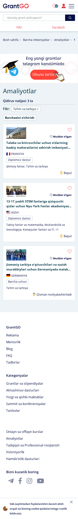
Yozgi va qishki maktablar (25, 397)
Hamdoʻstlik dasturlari (22, 459)
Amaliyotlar (61, 40)
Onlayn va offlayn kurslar (24, 432)
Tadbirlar (13, 362)
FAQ (9, 355)
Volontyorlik (15, 452)
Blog (9, 349)
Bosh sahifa (10, 40)
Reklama (12, 335)
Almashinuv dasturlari (22, 390)
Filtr (19, 27)
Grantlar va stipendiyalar (24, 383)
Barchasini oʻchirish (19, 118)
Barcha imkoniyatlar (36, 40)
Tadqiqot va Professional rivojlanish (33, 445)
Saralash (58, 27)
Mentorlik (13, 342)
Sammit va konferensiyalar (26, 404)
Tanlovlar (13, 410)
